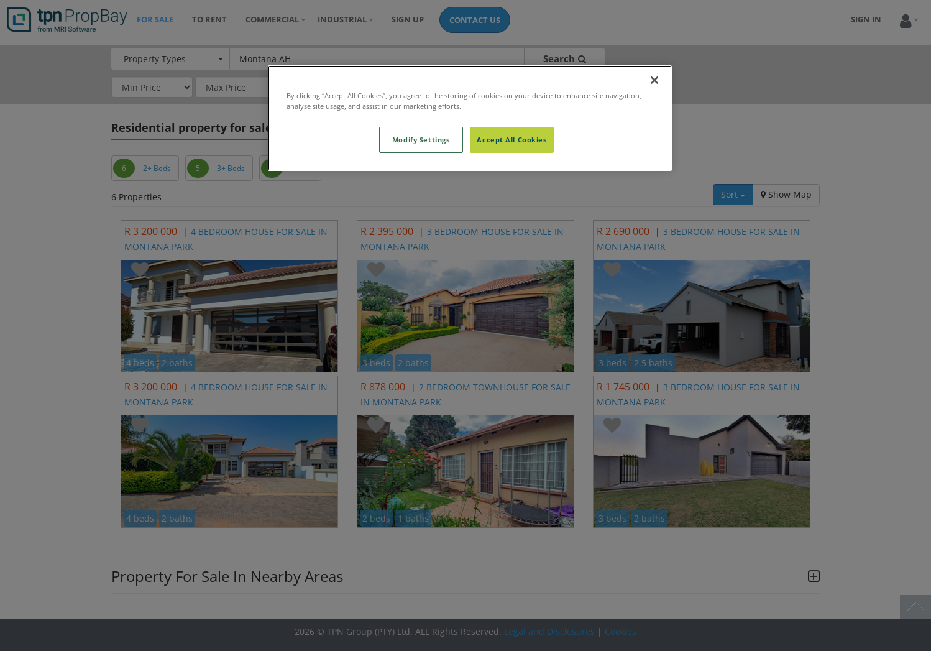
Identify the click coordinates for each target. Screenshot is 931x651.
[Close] (654, 80)
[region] (470, 118)
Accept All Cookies (511, 139)
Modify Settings (421, 139)
